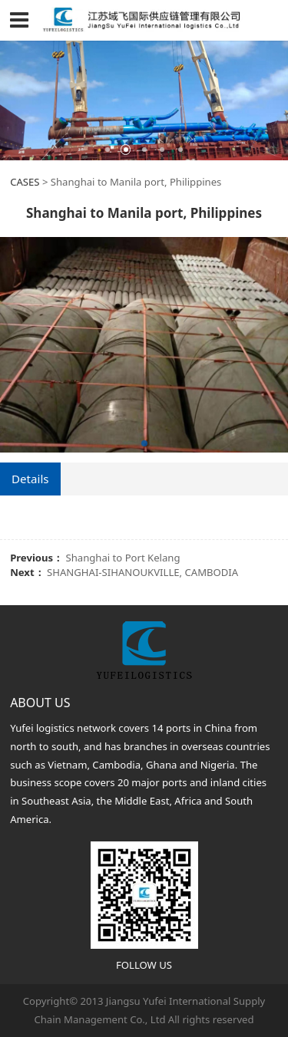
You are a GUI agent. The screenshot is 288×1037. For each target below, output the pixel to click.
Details (30, 478)
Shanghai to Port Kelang (123, 558)
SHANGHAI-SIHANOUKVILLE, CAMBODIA (142, 572)
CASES (24, 182)
